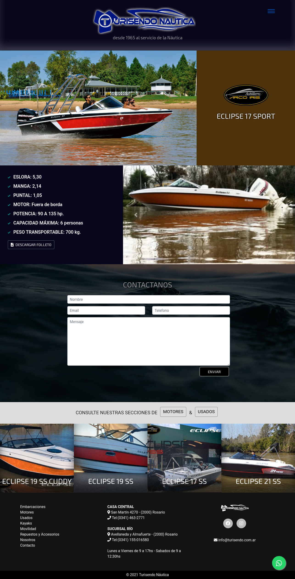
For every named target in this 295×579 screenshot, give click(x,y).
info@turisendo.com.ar (235, 540)
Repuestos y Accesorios (39, 534)
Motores (27, 512)
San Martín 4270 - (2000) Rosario (136, 512)
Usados (26, 518)
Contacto (27, 545)
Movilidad (28, 529)
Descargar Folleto (31, 244)
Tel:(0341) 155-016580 (128, 540)
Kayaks (26, 523)
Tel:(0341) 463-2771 (126, 518)
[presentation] (102, 378)
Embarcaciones (32, 507)
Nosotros (27, 540)
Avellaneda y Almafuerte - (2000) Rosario (142, 534)
